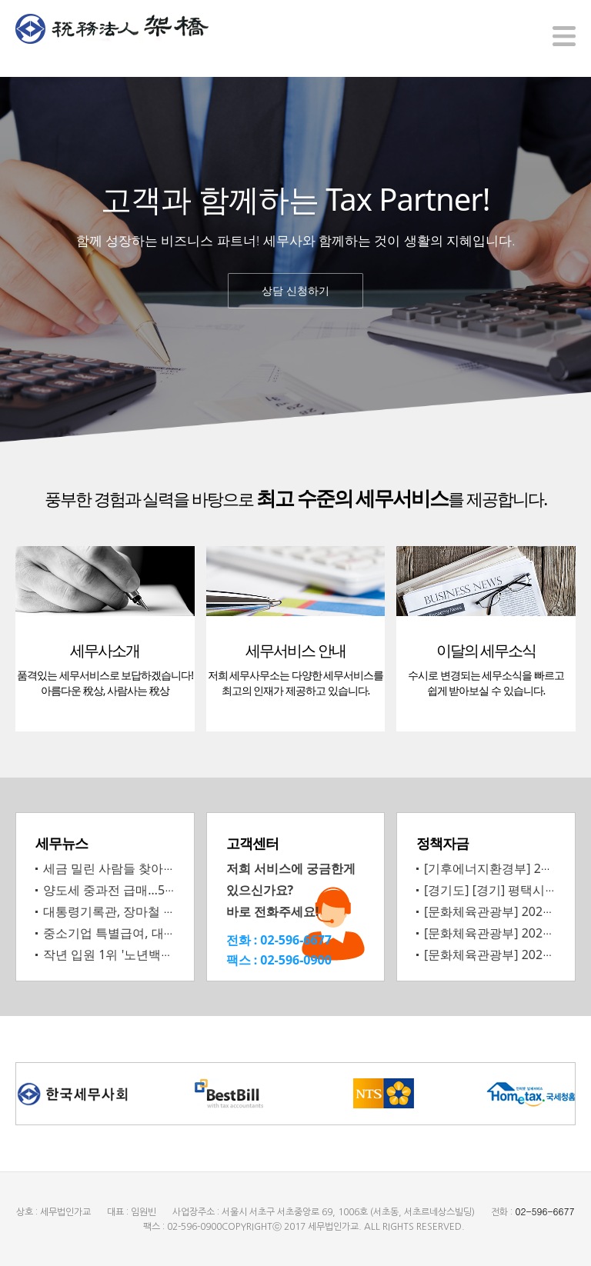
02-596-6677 (296, 939)
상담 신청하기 (295, 290)
